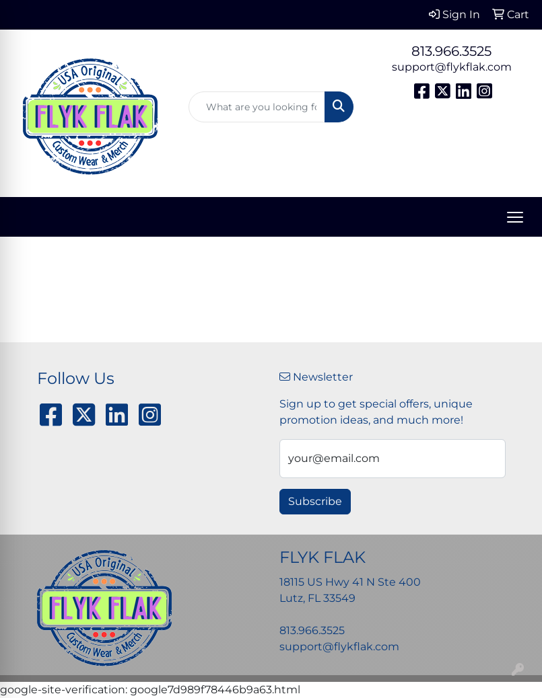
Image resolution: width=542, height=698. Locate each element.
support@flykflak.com (452, 67)
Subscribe (315, 501)
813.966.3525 (451, 51)
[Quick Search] (257, 106)
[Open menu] (515, 217)
